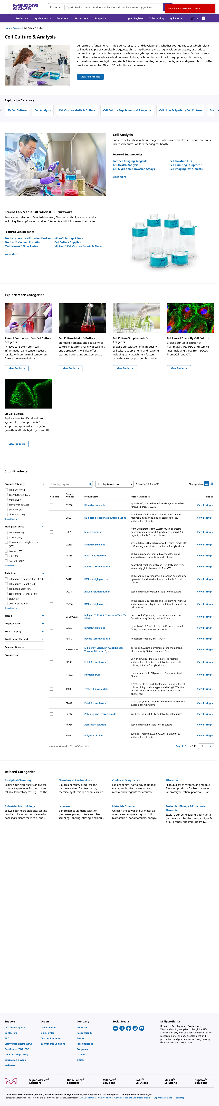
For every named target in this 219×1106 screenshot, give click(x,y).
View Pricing (205, 505)
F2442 (69, 703)
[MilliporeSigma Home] (25, 7)
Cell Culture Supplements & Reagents (127, 110)
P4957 (69, 735)
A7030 (69, 566)
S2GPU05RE (72, 649)
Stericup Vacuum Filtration (23, 242)
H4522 (69, 674)
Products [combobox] (55, 7)
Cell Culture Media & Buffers (77, 110)
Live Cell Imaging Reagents (130, 161)
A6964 (69, 724)
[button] (134, 18)
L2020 (69, 532)
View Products (17, 368)
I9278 (69, 591)
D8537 (69, 517)
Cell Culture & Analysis (34, 28)
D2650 (69, 505)
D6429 (69, 579)
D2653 (69, 627)
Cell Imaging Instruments (186, 169)
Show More (11, 519)
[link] (21, 1027)
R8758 (69, 555)
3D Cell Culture (17, 110)
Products (17, 28)
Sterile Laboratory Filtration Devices (28, 238)
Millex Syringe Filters (68, 238)
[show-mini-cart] (198, 18)
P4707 (69, 713)
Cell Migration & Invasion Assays (134, 169)
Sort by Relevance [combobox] (108, 484)
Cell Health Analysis (125, 165)
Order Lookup (156, 18)
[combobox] (110, 7)
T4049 (69, 688)
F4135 (69, 662)
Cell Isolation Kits (181, 161)
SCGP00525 (72, 616)
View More (119, 177)
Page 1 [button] (181, 746)
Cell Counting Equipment (186, 165)
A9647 (69, 638)
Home (7, 28)
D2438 (69, 544)
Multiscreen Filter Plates (21, 246)
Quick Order (176, 18)
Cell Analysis (43, 110)
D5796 (69, 604)
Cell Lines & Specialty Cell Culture (180, 110)
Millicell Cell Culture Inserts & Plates (78, 246)
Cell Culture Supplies (67, 242)
